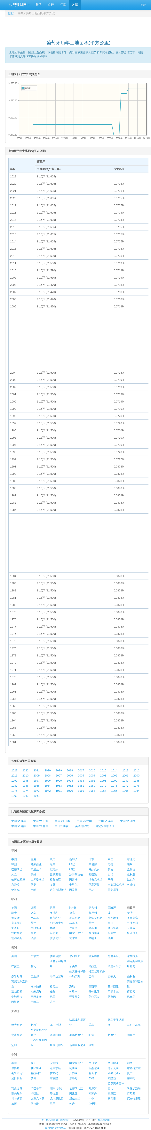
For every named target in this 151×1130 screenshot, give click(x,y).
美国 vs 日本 (62, 821)
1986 (25, 785)
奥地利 (54, 912)
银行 (51, 4)
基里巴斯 (55, 1024)
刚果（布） (57, 1088)
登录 (143, 4)
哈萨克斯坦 (18, 879)
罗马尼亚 (74, 917)
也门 (110, 874)
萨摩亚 (112, 1035)
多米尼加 (36, 991)
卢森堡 (73, 928)
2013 (125, 770)
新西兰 (35, 1024)
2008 (48, 775)
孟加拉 (131, 869)
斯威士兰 (74, 1098)
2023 (14, 770)
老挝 (110, 864)
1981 (81, 785)
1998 (25, 780)
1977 (125, 785)
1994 (70, 780)
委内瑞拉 (55, 956)
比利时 (73, 907)
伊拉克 (15, 889)
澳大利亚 (16, 1024)
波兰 (110, 912)
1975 (14, 790)
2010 (25, 775)
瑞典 (110, 938)
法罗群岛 (16, 933)
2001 (125, 775)
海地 (72, 986)
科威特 (131, 884)
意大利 (93, 907)
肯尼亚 (112, 1093)
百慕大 (112, 976)
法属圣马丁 (114, 966)
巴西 (52, 996)
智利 (33, 966)
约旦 (14, 874)
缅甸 (129, 864)
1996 (48, 780)
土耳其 (35, 917)
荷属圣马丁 (114, 956)
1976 (136, 785)
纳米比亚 (113, 1063)
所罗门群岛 (57, 1045)
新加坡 (73, 859)
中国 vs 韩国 (40, 826)
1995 (59, 780)
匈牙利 (93, 912)
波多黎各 (94, 956)
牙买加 (73, 966)
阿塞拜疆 (94, 884)
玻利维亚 (74, 956)
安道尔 (15, 928)
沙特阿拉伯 (76, 874)
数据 (75, 4)
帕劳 (91, 1035)
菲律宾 (131, 859)
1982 (70, 785)
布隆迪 (112, 1078)
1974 (25, 790)
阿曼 (33, 884)
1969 (81, 790)
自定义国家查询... (106, 826)
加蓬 (14, 1103)
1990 (114, 780)
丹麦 (33, 933)
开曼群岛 (74, 996)
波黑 (33, 938)
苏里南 (73, 991)
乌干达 (93, 1103)
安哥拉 (54, 1063)
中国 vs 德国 (84, 821)
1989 (125, 780)
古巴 (52, 1001)
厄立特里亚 (134, 1098)
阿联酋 (73, 889)
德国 (33, 907)
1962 (25, 795)
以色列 (131, 879)
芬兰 (33, 922)
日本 (91, 859)
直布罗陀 (16, 922)
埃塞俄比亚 (76, 1088)
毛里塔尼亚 (18, 1073)
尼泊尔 (54, 869)
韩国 (14, 864)
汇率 (63, 4)
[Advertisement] (78, 26)
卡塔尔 (73, 884)
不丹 (110, 879)
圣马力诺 (132, 917)
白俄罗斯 (132, 922)
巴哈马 (35, 1001)
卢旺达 (35, 1093)
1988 (136, 780)
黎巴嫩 (93, 874)
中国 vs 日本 (40, 821)
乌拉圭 (93, 966)
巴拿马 (131, 996)
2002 (114, 775)
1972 (48, 790)
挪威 (52, 928)
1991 (103, 780)
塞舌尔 (93, 1073)
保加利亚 (55, 917)
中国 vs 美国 (19, 821)
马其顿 (93, 928)
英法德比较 (82, 826)
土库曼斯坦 (37, 879)
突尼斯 (131, 1093)
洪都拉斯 (16, 991)
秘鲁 (52, 991)
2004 (92, 775)
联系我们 (64, 1120)
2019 (59, 770)
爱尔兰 (73, 938)
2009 (37, 775)
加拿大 (35, 956)
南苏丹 (93, 1093)
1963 (14, 795)
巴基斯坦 (16, 869)
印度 (72, 869)
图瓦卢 (131, 1035)
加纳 (129, 1063)
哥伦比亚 (94, 991)
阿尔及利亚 (76, 1063)
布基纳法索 (134, 1068)
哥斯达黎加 (57, 976)
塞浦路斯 (16, 938)
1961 (37, 795)
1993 (81, 780)
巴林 (91, 889)
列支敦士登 (57, 922)
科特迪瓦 (16, 1098)
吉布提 (54, 1073)
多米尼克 (16, 976)
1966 (114, 790)
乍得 (91, 1078)
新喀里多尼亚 (77, 1045)
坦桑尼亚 (94, 1068)
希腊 (129, 912)
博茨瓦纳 (113, 1068)
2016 (92, 770)
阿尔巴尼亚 (76, 933)
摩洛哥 (73, 1078)
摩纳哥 (93, 938)
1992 (92, 780)
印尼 (72, 864)
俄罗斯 (15, 917)
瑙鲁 (91, 1045)
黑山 (110, 922)
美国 (14, 956)
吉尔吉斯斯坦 (58, 889)
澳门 (52, 859)
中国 (14, 859)
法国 (52, 907)
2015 (103, 770)
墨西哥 (93, 986)
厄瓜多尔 (113, 991)
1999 (14, 780)
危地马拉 (16, 996)
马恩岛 (54, 933)
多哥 (33, 1078)
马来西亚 (36, 864)
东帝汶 (15, 884)
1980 (92, 785)
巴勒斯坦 (55, 874)
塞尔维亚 (94, 933)
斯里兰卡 (36, 869)
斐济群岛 (16, 1035)
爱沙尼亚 (55, 938)
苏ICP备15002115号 (55, 1128)
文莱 (52, 884)
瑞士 (14, 912)
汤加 (14, 1045)
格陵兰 (54, 986)
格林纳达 (36, 986)
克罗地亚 (113, 917)
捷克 (72, 912)
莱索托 (131, 1078)
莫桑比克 (16, 1088)
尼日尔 (93, 1063)
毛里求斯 (55, 1068)
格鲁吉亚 (55, 879)
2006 (70, 775)
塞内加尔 (16, 1093)
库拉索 (131, 991)
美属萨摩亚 (76, 1035)
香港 (33, 859)
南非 (14, 1063)
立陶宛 (131, 928)
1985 (37, 785)
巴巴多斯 (36, 996)
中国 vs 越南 (19, 826)
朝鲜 (33, 874)
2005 (81, 775)
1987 (14, 785)
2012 (136, 770)
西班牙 (112, 907)
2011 (14, 775)
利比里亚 (36, 1068)
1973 (37, 790)
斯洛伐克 (132, 933)
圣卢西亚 (113, 986)
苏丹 (72, 1103)
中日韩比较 (61, 826)
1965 (125, 790)
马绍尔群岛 (134, 1024)
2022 (25, 770)
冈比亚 (73, 1093)
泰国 (110, 859)
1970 (70, 790)
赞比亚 (54, 1093)
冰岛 (33, 912)
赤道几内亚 (37, 1098)
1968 (92, 790)
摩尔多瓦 (113, 928)
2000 (136, 775)
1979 (103, 785)
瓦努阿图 (55, 1035)
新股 (39, 4)
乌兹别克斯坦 (116, 884)
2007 (59, 775)
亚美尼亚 (113, 889)
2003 (103, 775)
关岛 (91, 1024)
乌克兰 (112, 933)
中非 (91, 1098)
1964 (136, 790)
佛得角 (15, 1068)
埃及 (33, 1063)
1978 (114, 785)
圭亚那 (35, 976)
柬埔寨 (93, 864)
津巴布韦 (36, 1088)
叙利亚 (131, 874)
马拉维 (35, 1103)
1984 (48, 785)
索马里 (112, 1098)
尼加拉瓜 (132, 956)
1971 (59, 790)
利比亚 (73, 1068)
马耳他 (73, 922)
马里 (52, 1103)
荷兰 (91, 922)
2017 (81, 770)
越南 (52, 864)
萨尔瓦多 (94, 996)
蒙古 (110, 869)
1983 (59, 785)
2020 (48, 770)
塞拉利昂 (36, 1073)
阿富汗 (73, 879)
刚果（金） (114, 1073)
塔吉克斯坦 (95, 879)
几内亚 (73, 1073)
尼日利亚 (16, 1078)
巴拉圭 (15, 966)
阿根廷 (15, 1001)
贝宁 (129, 1073)
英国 (14, 907)
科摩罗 (93, 1088)
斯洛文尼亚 (95, 917)
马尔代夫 (94, 869)
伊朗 (33, 889)
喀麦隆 (54, 1078)
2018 (70, 770)
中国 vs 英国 (106, 821)
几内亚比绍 (57, 1098)
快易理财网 (19, 5)
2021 (37, 770)
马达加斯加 (134, 1088)
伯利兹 (131, 976)
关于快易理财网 (49, 1120)
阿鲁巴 (112, 996)
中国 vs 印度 (127, 821)
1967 (103, 790)
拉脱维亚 (36, 928)
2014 (114, 770)
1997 (37, 780)
